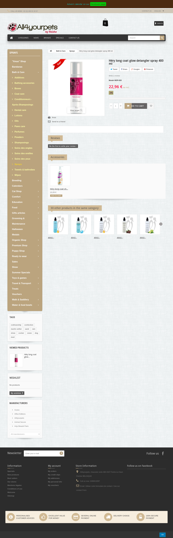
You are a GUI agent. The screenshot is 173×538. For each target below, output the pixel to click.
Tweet (114, 69)
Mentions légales (14, 485)
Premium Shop (19, 245)
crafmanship (16, 325)
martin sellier (16, 329)
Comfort (16, 197)
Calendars (17, 186)
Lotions (18, 115)
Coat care (19, 94)
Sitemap (10, 496)
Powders (19, 137)
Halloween (17, 229)
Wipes (17, 175)
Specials (11, 471)
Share (124, 69)
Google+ (135, 69)
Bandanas (17, 67)
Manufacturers (18, 403)
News (36, 38)
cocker (21, 333)
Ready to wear (19, 256)
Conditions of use (14, 489)
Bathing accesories (24, 83)
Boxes (17, 88)
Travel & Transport (21, 283)
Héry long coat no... (105, 189)
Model (111, 80)
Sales (15, 262)
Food (14, 207)
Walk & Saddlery (20, 299)
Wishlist (14, 377)
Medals (15, 234)
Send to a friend (58, 122)
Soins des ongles (23, 148)
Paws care (19, 126)
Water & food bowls (22, 305)
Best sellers (12, 478)
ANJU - (51, 237)
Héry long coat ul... (81, 189)
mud (12, 337)
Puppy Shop (18, 251)
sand (27, 329)
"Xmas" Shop (19, 61)
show (13, 333)
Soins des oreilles (23, 153)
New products (13, 475)
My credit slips (54, 475)
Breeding (16, 180)
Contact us (147, 11)
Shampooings (21, 142)
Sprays (18, 164)
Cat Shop (16, 191)
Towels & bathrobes (24, 170)
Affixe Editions (20, 414)
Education (17, 202)
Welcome (11, 492)
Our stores (11, 482)
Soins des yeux (22, 159)
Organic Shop (19, 240)
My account (54, 465)
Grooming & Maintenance (18, 221)
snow (29, 333)
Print (54, 118)
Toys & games (19, 278)
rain (33, 329)
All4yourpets (19, 418)
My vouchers (53, 485)
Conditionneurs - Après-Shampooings (22, 102)
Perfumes (19, 132)
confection (28, 325)
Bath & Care (18, 72)
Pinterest (148, 69)
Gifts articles (18, 213)
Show (15, 267)
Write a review (114, 76)
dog (36, 333)
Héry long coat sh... (59, 189)
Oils (16, 121)
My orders (52, 471)
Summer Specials (21, 272)
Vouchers (17, 294)
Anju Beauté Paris (21, 426)
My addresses (54, 478)
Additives (19, 77)
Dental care (20, 110)
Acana (16, 410)
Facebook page (98, 4)
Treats (15, 289)
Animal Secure (20, 422)
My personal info (55, 482)
